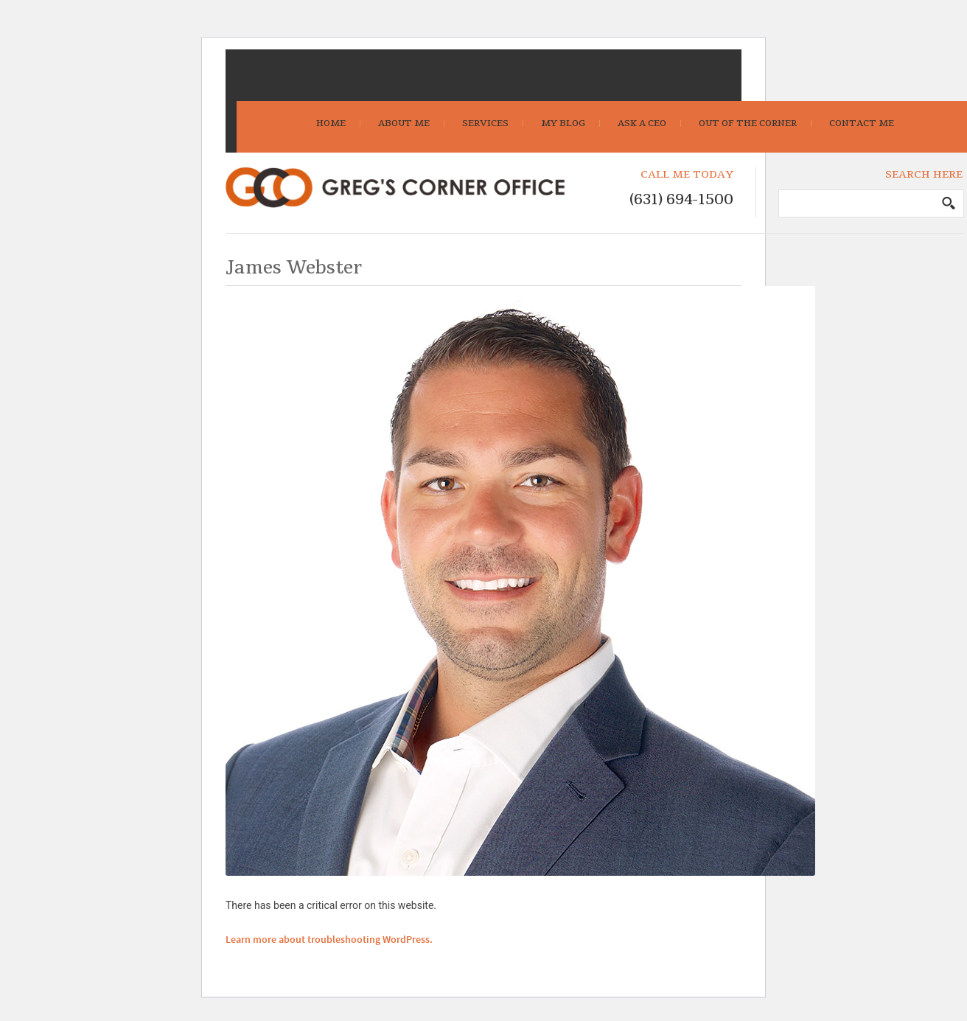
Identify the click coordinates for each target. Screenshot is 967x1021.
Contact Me (861, 123)
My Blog (563, 123)
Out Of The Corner (748, 123)
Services (485, 123)
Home (331, 123)
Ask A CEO (642, 123)
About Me (404, 123)
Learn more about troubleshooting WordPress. (329, 940)
